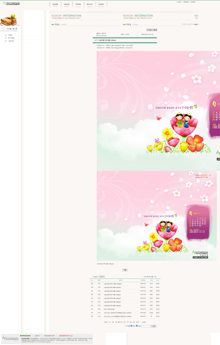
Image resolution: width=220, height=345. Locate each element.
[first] (105, 322)
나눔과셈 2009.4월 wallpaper (112, 305)
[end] (143, 322)
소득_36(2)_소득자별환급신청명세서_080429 (117, 316)
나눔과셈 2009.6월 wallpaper (112, 298)
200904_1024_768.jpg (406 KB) (115, 48)
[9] (134, 322)
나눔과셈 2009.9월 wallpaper (112, 287)
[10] (137, 322)
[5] (121, 322)
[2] (113, 322)
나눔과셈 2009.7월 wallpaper (112, 294)
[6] (124, 322)
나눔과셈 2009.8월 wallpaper (112, 291)
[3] (116, 322)
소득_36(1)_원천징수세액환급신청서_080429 (117, 313)
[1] (110, 322)
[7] (127, 322)
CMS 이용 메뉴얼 (109, 309)
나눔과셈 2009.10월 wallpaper (113, 284)
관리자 (104, 33)
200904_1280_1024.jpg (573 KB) (115, 45)
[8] (131, 322)
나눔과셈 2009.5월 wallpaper (112, 302)
